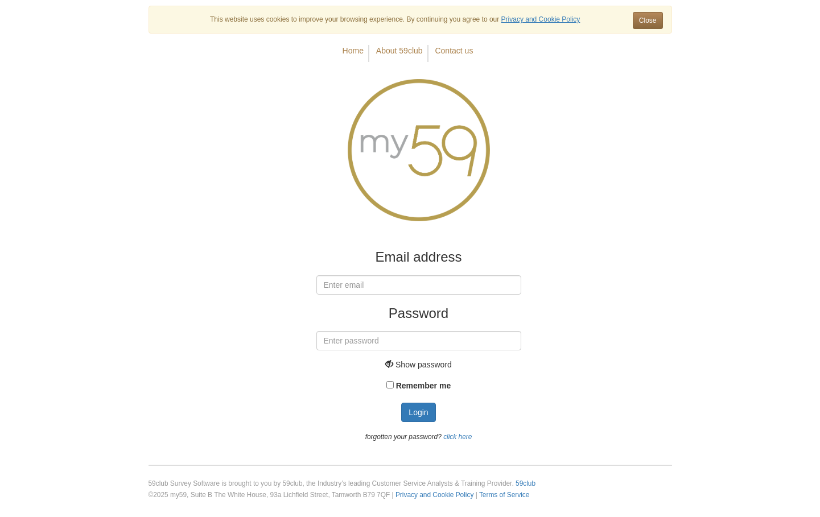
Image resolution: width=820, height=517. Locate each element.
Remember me (423, 385)
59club (525, 483)
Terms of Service (504, 495)
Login (418, 412)
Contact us (454, 50)
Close (648, 20)
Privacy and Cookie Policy (434, 495)
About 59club (399, 50)
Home (353, 50)
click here (457, 437)
